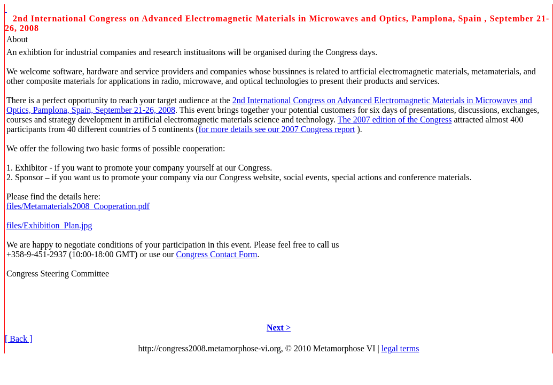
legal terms (400, 348)
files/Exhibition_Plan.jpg (49, 225)
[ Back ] (19, 338)
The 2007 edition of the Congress (395, 119)
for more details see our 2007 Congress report (277, 129)
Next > (279, 327)
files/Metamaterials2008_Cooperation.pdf (78, 206)
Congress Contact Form (216, 254)
